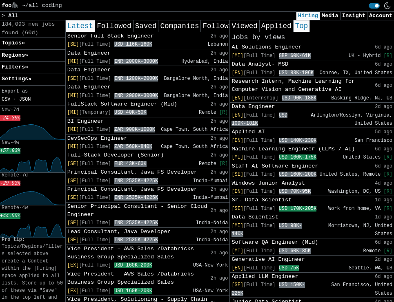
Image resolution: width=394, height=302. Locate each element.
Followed (114, 26)
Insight (353, 16)
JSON (25, 99)
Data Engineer (89, 53)
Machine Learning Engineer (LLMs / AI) (293, 149)
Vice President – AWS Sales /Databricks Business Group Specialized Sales (130, 253)
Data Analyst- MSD (260, 64)
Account (380, 16)
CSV (6, 99)
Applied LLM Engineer (265, 276)
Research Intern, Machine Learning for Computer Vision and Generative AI (293, 85)
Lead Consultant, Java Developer (119, 232)
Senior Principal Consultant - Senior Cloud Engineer (137, 210)
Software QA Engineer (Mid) (275, 242)
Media (330, 16)
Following (222, 26)
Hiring (308, 16)
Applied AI (248, 132)
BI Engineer (85, 121)
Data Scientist (255, 217)
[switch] (374, 6)
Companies (179, 26)
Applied (276, 26)
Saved (146, 26)
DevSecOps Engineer (97, 138)
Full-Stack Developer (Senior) (115, 155)
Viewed (244, 26)
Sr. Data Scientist (262, 200)
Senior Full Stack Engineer (110, 36)
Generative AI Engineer (268, 259)
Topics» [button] (13, 43)
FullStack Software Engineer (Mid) (122, 104)
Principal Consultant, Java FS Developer (132, 172)
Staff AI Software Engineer (275, 166)
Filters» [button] (15, 67)
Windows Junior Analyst (268, 183)
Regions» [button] (15, 55)
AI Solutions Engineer (266, 47)
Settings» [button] (16, 79)
